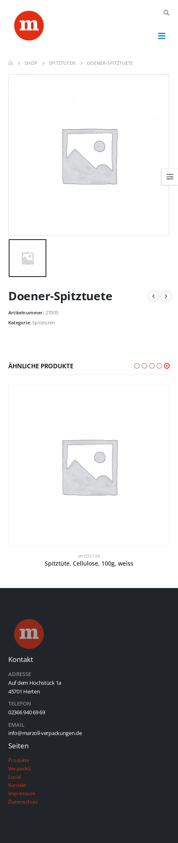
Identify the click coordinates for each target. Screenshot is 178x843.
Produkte (19, 760)
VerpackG (19, 768)
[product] (89, 466)
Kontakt (17, 785)
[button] (137, 366)
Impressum (21, 793)
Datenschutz (23, 801)
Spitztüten (43, 322)
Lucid (14, 776)
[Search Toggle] (166, 13)
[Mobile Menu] (162, 36)
